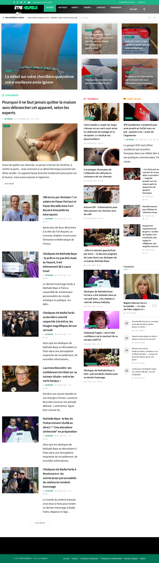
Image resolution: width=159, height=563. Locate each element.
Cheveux (90, 118)
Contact (101, 7)
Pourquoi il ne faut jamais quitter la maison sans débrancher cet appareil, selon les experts (39, 107)
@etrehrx (8, 119)
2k (37, 119)
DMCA (142, 559)
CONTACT (141, 2)
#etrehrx (44, 558)
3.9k (100, 143)
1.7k (45, 222)
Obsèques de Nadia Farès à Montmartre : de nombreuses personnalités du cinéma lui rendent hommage (59, 477)
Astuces (62, 7)
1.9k (100, 218)
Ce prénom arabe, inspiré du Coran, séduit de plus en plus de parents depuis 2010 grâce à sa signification (99, 41)
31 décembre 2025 (22, 119)
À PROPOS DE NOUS (127, 2)
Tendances (115, 7)
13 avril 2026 (141, 140)
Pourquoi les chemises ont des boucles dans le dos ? (98, 81)
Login (133, 9)
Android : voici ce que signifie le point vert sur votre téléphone (137, 45)
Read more (9, 184)
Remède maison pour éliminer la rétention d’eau (149, 209)
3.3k (45, 278)
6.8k (99, 382)
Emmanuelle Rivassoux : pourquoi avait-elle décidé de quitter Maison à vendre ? (145, 324)
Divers (87, 7)
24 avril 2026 (61, 219)
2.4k (45, 494)
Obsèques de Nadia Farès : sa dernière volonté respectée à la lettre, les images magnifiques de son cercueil (60, 321)
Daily (6, 126)
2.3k (99, 344)
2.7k (45, 338)
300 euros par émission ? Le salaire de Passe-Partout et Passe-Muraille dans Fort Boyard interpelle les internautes (60, 205)
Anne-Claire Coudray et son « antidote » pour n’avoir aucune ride (52, 18)
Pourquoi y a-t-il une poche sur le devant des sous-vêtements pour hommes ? (139, 80)
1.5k (155, 140)
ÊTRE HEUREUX (26, 558)
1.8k (45, 388)
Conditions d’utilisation (89, 559)
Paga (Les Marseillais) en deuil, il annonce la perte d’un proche (144, 337)
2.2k (45, 439)
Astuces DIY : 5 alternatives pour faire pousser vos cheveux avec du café (100, 211)
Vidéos (89, 244)
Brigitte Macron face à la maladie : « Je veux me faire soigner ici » (135, 306)
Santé (75, 7)
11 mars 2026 (148, 216)
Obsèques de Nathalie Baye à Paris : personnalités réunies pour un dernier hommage (101, 374)
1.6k (145, 219)
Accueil (50, 7)
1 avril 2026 (147, 197)
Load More (40, 523)
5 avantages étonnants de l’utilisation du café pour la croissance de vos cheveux (98, 173)
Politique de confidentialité (111, 559)
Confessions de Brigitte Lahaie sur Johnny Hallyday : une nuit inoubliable (144, 372)
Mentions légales (131, 559)
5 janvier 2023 (90, 143)
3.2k (99, 306)
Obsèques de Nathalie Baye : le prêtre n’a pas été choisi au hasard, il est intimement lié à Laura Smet (60, 262)
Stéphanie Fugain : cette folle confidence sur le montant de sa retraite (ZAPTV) (101, 336)
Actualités (91, 285)
